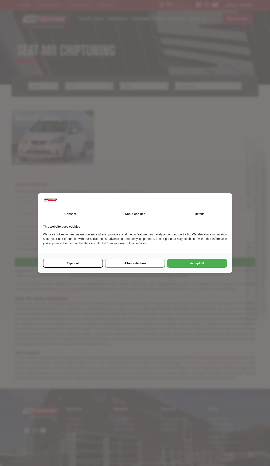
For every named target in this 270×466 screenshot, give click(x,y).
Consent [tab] (70, 214)
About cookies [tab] (135, 214)
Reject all (72, 263)
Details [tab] (200, 214)
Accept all (197, 263)
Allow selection (135, 263)
